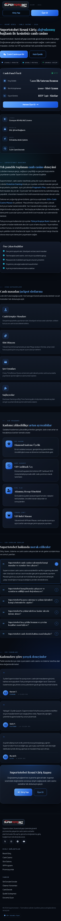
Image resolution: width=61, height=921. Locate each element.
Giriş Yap (16, 13)
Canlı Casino (7, 857)
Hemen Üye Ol (30, 104)
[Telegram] (17, 841)
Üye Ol (45, 13)
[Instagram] (11, 841)
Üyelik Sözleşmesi (9, 894)
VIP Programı (8, 865)
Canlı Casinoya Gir (13, 54)
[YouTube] (23, 841)
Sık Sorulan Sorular (10, 882)
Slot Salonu (7, 861)
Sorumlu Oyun (8, 898)
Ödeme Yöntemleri (10, 886)
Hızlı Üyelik (38, 54)
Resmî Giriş (7, 853)
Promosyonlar (8, 869)
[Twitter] (5, 841)
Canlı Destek (7, 890)
